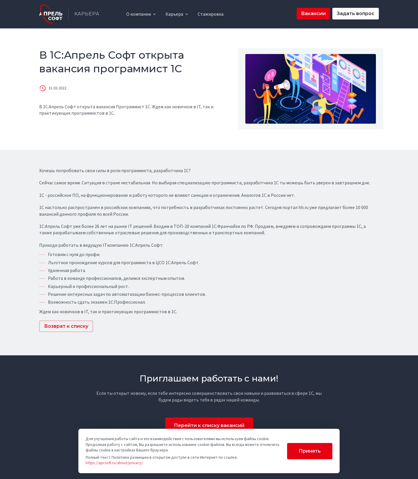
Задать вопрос (355, 13)
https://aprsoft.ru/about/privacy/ (114, 462)
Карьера (174, 14)
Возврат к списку (66, 326)
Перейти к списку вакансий (209, 425)
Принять (310, 451)
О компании (138, 14)
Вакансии (313, 13)
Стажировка (211, 14)
